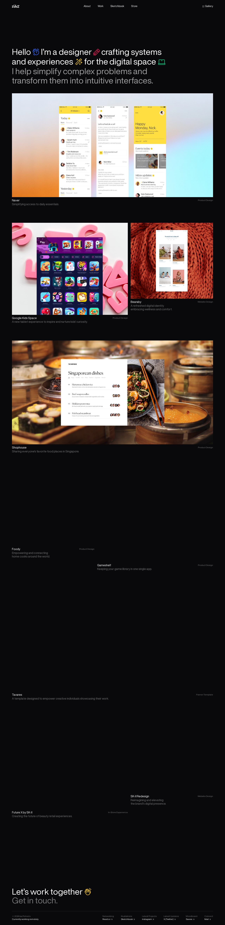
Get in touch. (35, 900)
